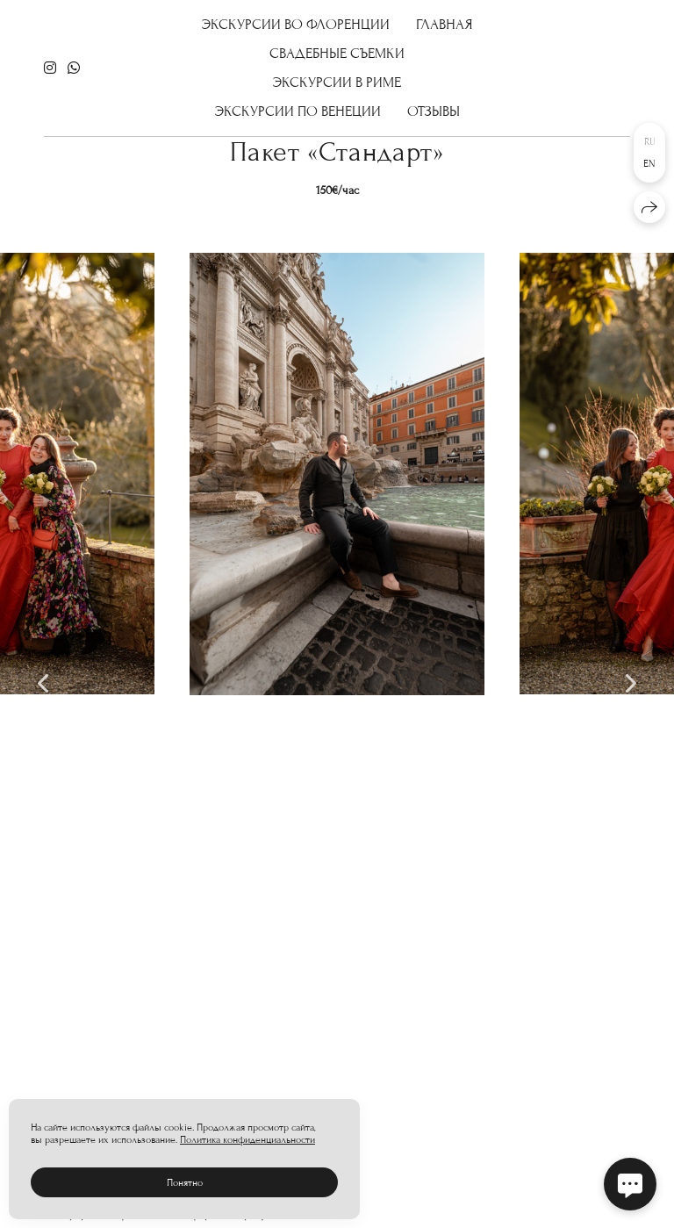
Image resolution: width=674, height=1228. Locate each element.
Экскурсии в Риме (337, 81)
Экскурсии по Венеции (298, 110)
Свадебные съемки (337, 52)
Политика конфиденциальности (247, 1139)
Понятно (185, 1182)
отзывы (433, 110)
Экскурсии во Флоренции (296, 23)
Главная (444, 23)
